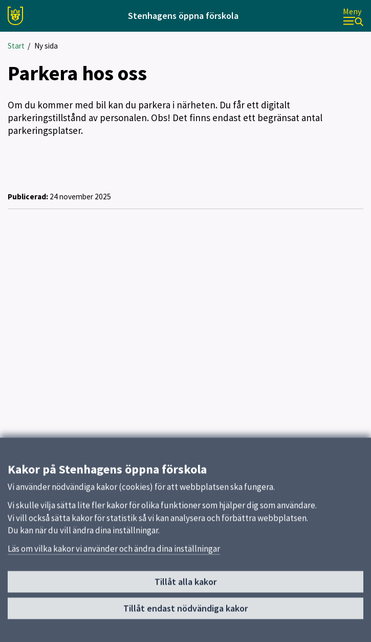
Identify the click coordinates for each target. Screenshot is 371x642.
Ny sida (46, 46)
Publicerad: (28, 196)
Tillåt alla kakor (185, 585)
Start (16, 46)
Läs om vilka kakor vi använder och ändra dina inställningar (114, 552)
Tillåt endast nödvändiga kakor (185, 611)
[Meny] (353, 16)
